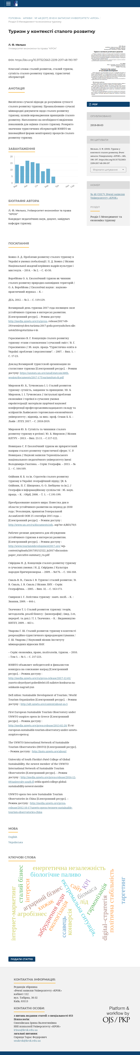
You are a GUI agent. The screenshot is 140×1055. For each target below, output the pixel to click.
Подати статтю (22, 959)
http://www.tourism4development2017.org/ (34, 546)
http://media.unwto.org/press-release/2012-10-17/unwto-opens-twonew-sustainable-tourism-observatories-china (40, 807)
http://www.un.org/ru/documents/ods (30, 524)
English (12, 837)
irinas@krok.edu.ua (26, 1030)
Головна (14, 18)
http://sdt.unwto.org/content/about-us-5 (44, 704)
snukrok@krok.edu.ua (27, 1040)
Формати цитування (105, 169)
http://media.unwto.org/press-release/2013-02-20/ (37, 725)
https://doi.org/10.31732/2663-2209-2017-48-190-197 (46, 60)
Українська (15, 842)
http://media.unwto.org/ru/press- (28, 321)
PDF (95, 104)
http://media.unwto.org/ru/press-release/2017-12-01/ (39, 678)
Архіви (27, 18)
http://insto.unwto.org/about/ (49, 751)
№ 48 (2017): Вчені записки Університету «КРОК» (67, 18)
